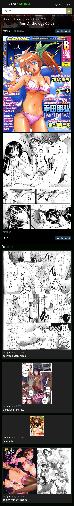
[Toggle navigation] (5, 4)
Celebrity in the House (15, 499)
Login (67, 4)
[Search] (34, 11)
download (63, 31)
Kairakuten (9, 441)
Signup (57, 4)
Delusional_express (13, 409)
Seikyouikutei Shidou (14, 356)
